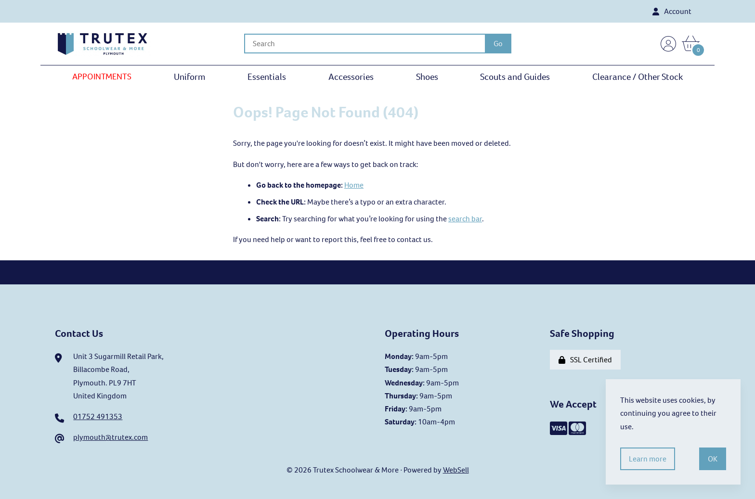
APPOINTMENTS (101, 76)
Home (354, 185)
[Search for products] (364, 43)
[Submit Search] (498, 43)
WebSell (456, 470)
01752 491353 (97, 416)
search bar (465, 219)
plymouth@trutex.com (110, 437)
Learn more (647, 459)
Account (671, 11)
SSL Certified (585, 360)
